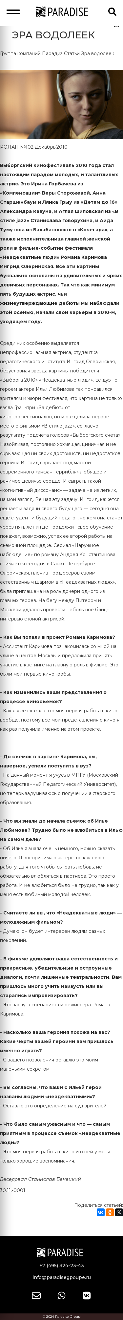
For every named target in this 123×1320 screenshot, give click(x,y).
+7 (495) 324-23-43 (61, 1265)
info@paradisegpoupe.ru (61, 1277)
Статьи (72, 53)
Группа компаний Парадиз (31, 53)
